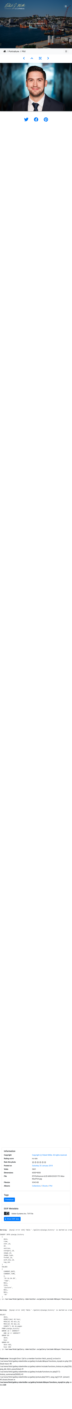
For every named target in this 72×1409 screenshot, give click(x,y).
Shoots (45, 1186)
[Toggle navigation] (65, 6)
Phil (50, 1186)
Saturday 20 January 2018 (42, 1166)
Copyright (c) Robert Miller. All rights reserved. (49, 1155)
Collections (36, 1186)
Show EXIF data (12, 1219)
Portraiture (14, 51)
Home (4, 51)
